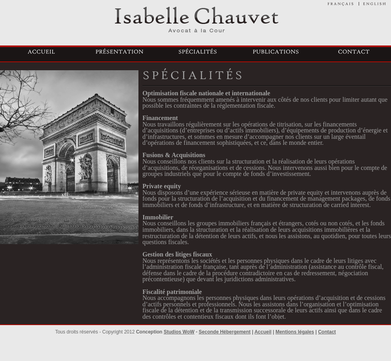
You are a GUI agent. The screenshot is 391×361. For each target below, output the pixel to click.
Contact (327, 332)
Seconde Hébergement (225, 332)
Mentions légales (294, 332)
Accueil (263, 332)
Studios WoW (179, 332)
